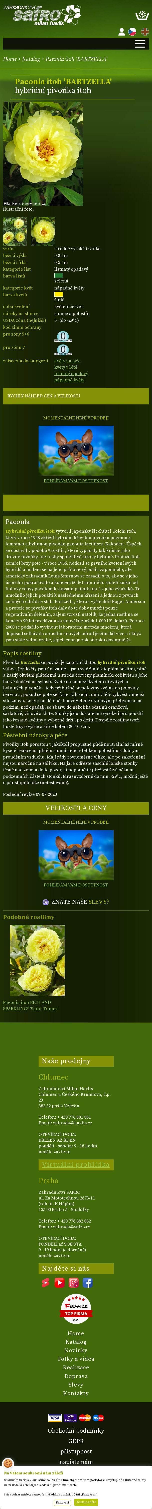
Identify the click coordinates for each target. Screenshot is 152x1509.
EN (144, 31)
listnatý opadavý (71, 374)
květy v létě (65, 367)
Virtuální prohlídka (76, 1164)
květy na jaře (67, 361)
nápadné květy (69, 380)
